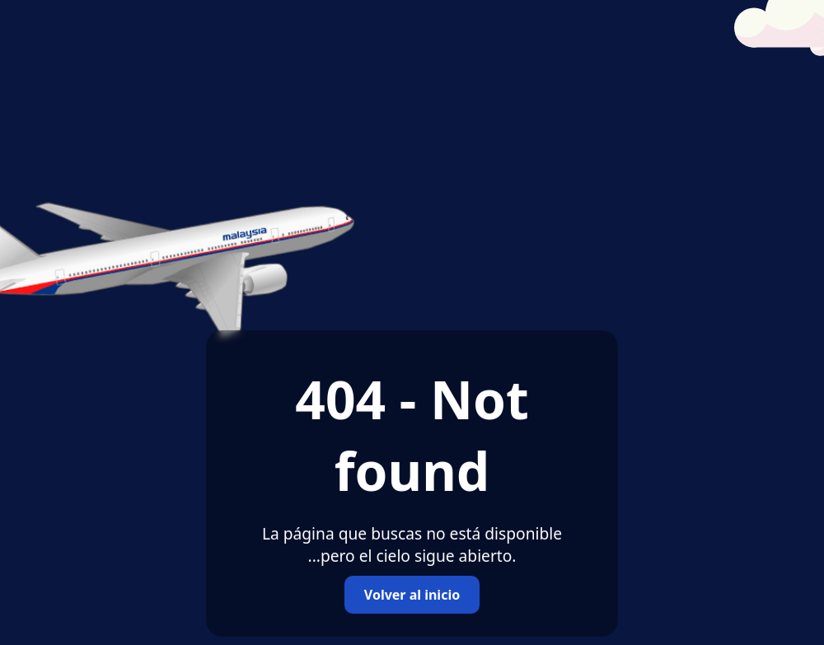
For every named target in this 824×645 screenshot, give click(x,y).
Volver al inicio (412, 595)
